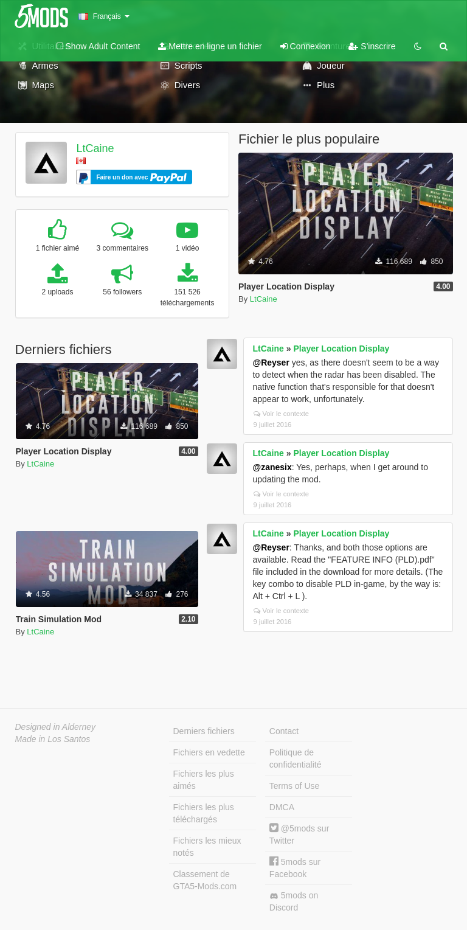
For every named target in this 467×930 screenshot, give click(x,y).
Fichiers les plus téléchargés (203, 813)
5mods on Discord (293, 901)
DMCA (281, 807)
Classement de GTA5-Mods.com (205, 880)
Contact (284, 731)
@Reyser (271, 362)
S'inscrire (371, 46)
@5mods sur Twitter (299, 834)
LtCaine (95, 148)
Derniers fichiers (204, 731)
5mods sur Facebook (294, 867)
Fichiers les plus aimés (203, 780)
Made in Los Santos (53, 739)
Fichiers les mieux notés (207, 847)
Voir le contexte (282, 413)
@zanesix (272, 467)
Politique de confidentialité (295, 758)
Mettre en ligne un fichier (209, 46)
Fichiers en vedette (209, 752)
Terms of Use (294, 786)
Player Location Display (341, 348)
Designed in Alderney (55, 727)
